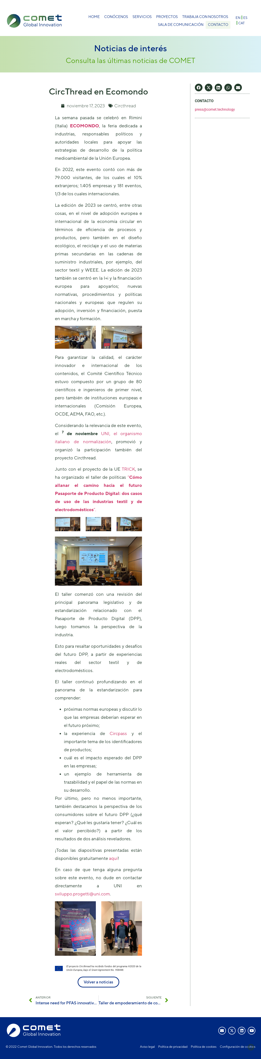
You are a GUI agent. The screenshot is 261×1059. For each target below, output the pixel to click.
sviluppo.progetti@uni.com (82, 893)
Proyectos (167, 17)
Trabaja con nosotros (205, 17)
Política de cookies (203, 1046)
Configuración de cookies (237, 1046)
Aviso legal (147, 1046)
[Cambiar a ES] (245, 17)
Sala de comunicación (179, 24)
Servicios (142, 17)
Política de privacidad (172, 1046)
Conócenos (116, 17)
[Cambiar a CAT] (241, 23)
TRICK (128, 469)
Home (94, 17)
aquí (113, 858)
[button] (198, 87)
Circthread (125, 105)
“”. (98, 493)
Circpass (118, 733)
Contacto (218, 24)
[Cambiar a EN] (238, 17)
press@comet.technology (215, 109)
